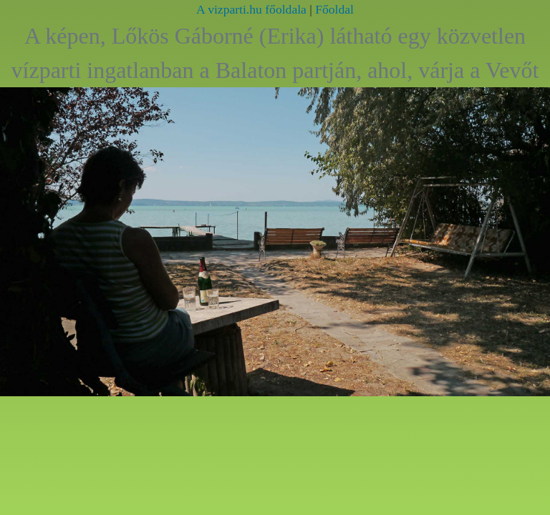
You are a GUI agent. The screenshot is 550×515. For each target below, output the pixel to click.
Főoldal (334, 9)
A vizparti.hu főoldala (251, 9)
